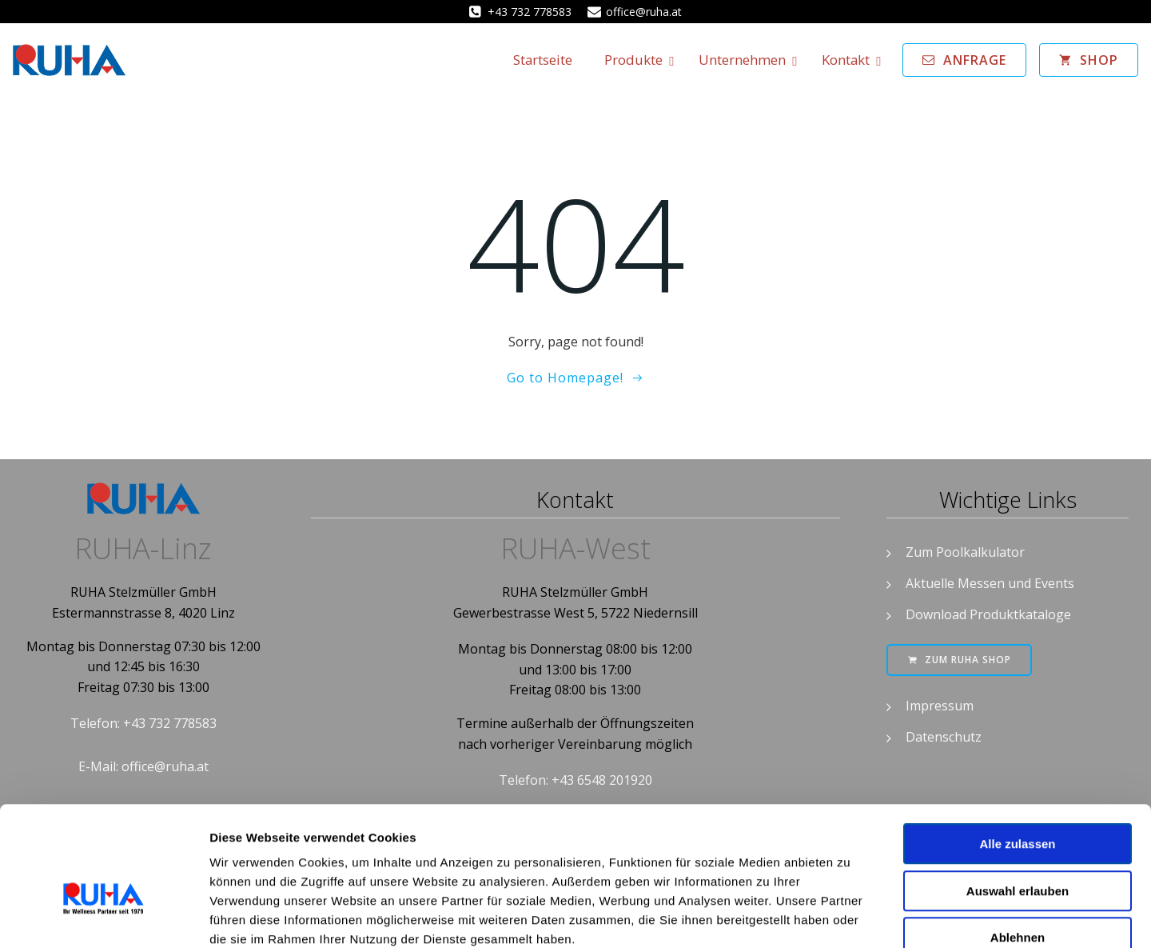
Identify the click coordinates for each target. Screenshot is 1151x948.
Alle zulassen (1017, 752)
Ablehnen (1017, 846)
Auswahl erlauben (1017, 799)
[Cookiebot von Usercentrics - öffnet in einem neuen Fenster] (103, 917)
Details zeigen (850, 916)
